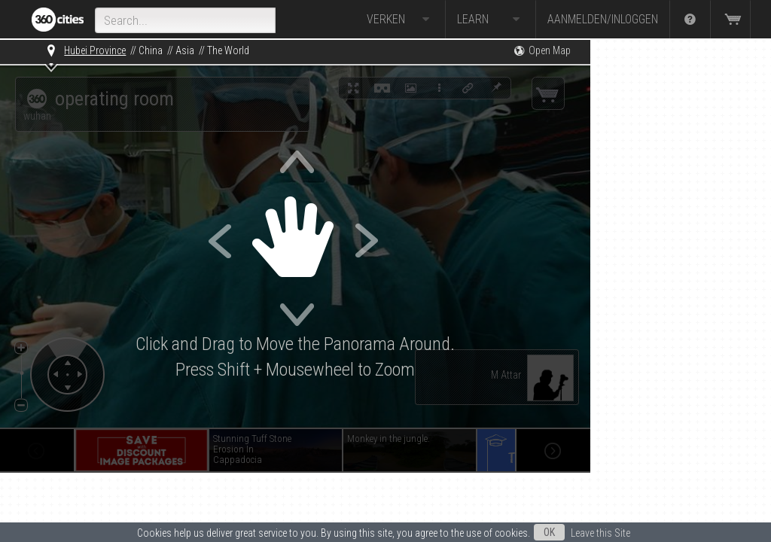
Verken (400, 19)
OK (549, 532)
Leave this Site (600, 533)
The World (228, 50)
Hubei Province (95, 50)
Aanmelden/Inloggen (602, 19)
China (151, 50)
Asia (184, 50)
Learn (490, 19)
